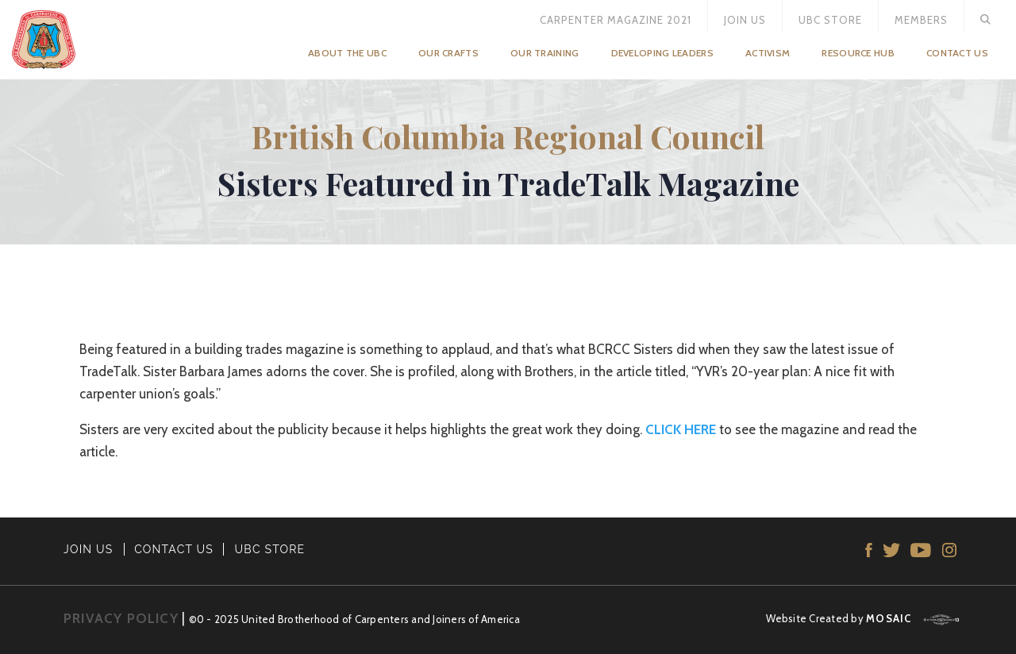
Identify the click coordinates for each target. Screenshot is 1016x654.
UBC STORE (270, 549)
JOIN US (89, 549)
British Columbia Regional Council (508, 136)
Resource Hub (858, 53)
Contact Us (957, 53)
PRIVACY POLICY (121, 618)
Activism (767, 53)
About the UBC (347, 53)
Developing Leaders (662, 53)
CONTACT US (174, 549)
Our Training (544, 53)
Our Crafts (448, 53)
